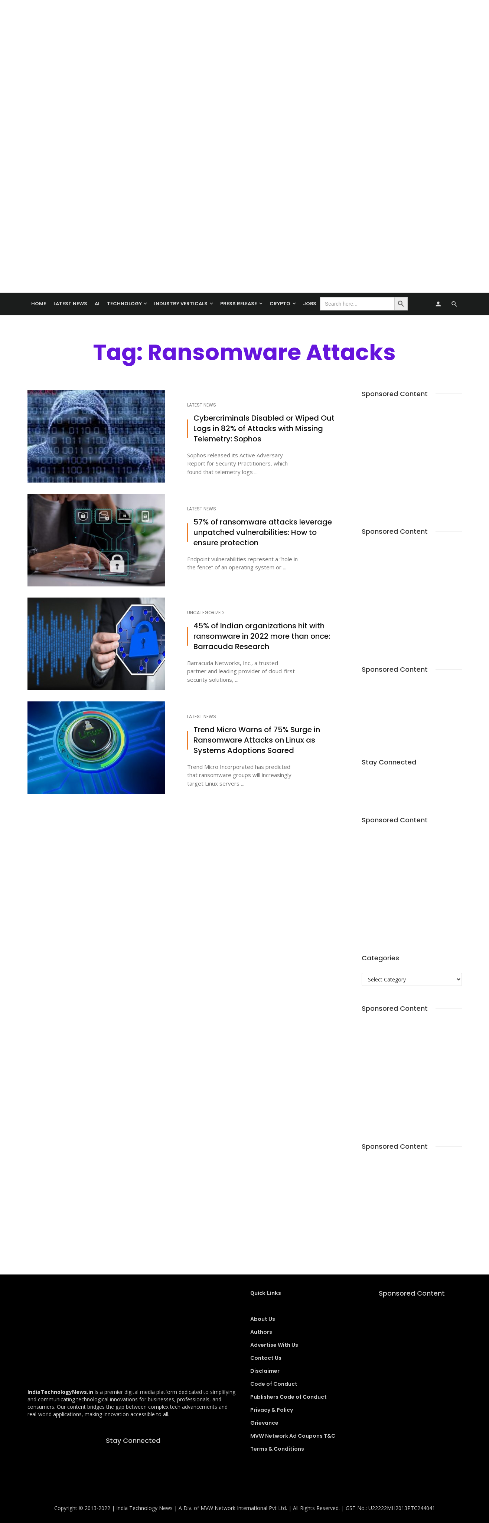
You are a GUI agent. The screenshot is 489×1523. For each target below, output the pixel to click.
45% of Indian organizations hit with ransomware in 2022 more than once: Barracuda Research (261, 636)
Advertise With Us (274, 1345)
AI (97, 303)
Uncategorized (205, 613)
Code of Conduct (273, 1384)
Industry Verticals (181, 303)
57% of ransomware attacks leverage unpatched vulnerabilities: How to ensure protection (262, 532)
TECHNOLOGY (124, 303)
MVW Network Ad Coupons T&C (292, 1436)
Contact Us (265, 1358)
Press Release (238, 303)
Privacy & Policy (271, 1410)
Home (38, 303)
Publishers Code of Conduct (288, 1397)
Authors (261, 1332)
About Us (262, 1319)
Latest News (70, 303)
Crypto (280, 303)
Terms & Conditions (277, 1449)
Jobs (309, 303)
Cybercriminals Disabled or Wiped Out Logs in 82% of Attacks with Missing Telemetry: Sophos (264, 428)
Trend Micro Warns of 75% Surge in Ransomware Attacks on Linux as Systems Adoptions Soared (256, 740)
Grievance (264, 1423)
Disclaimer (265, 1371)
